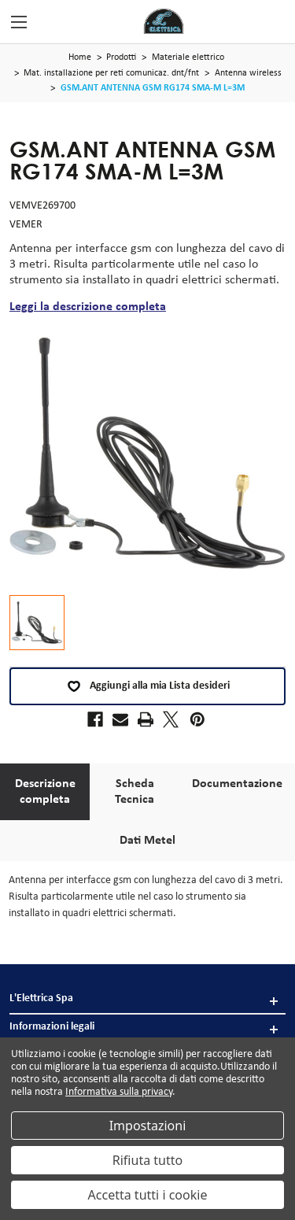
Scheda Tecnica (134, 792)
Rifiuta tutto (147, 1160)
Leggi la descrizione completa (87, 307)
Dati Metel (147, 840)
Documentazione (237, 784)
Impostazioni (147, 1125)
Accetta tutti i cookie (148, 1194)
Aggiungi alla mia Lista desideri (148, 686)
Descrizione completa (45, 792)
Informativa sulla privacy (118, 1092)
